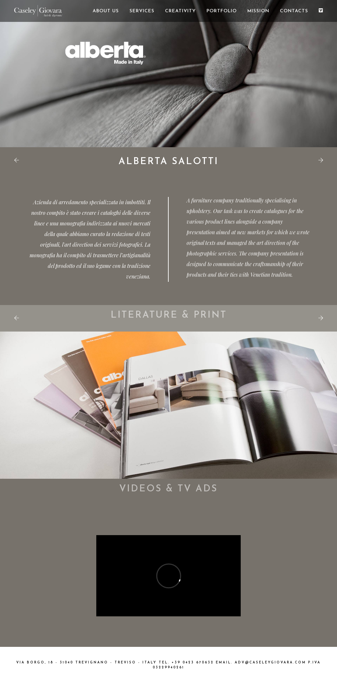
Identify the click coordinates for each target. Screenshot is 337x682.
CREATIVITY (180, 11)
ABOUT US (106, 11)
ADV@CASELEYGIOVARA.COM (270, 662)
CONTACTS (294, 11)
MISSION (258, 11)
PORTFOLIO (222, 11)
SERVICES (141, 11)
